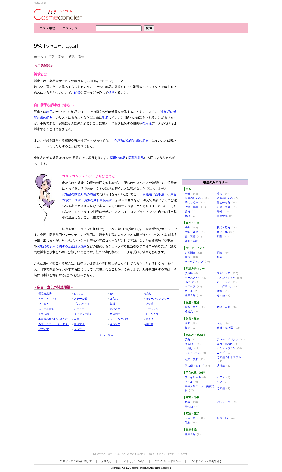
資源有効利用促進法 (98, 200)
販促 (219, 323)
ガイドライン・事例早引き (206, 461)
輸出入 (189, 311)
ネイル (189, 291)
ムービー (79, 308)
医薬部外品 (136, 158)
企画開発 (190, 252)
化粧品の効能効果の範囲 (131, 140)
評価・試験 (191, 240)
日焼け (189, 348)
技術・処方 (223, 227)
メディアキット (47, 298)
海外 (219, 211)
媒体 (112, 293)
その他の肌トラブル (229, 357)
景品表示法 (45, 293)
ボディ (221, 377)
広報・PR (222, 418)
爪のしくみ (191, 202)
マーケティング (194, 261)
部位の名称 (223, 202)
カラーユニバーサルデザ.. (53, 324)
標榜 (111, 92)
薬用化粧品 (117, 158)
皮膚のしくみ (193, 198)
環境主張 (79, 324)
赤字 (76, 319)
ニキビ (221, 352)
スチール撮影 (46, 308)
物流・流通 (223, 307)
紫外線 (221, 365)
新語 (187, 215)
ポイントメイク (226, 277)
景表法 (149, 319)
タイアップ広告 (83, 314)
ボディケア (223, 282)
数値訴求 (115, 314)
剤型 (219, 236)
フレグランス (225, 286)
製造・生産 (191, 307)
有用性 (147, 123)
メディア (43, 329)
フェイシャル (193, 377)
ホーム (38, 57)
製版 (112, 303)
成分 (187, 227)
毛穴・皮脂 (191, 359)
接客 (187, 323)
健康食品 (222, 215)
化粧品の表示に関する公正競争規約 (62, 246)
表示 (49, 111)
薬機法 (147, 194)
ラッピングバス (119, 319)
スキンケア (223, 273)
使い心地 (222, 232)
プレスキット (82, 303)
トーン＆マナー (154, 314)
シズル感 (43, 314)
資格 (187, 211)
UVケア (189, 282)
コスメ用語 (47, 28)
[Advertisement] (114, 37)
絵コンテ (115, 324)
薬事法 (159, 194)
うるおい (190, 343)
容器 (187, 402)
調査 (219, 252)
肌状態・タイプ (194, 365)
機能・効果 (191, 232)
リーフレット (153, 308)
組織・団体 (223, 207)
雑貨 (219, 291)
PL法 (77, 200)
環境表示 (115, 308)
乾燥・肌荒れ (225, 343)
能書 (77, 92)
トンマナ (79, 329)
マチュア (43, 303)
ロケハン (79, 293)
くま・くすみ (193, 352)
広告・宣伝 (56, 57)
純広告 (149, 324)
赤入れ (114, 298)
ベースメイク (193, 277)
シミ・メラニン (226, 348)
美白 (187, 339)
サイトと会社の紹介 (133, 461)
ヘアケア (190, 286)
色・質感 (190, 236)
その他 (221, 295)
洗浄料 (189, 273)
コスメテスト (71, 28)
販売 (187, 327)
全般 (187, 193)
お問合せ (106, 461)
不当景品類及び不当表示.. (53, 319)
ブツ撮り (150, 303)
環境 (219, 193)
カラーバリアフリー (157, 298)
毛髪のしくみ (225, 198)
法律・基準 (191, 207)
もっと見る (106, 335)
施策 (219, 257)
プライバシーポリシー (167, 461)
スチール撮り (82, 298)
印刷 (187, 422)
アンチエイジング (227, 339)
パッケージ (223, 402)
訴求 (38, 46)
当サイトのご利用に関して (76, 461)
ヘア (219, 381)
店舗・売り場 (225, 327)
